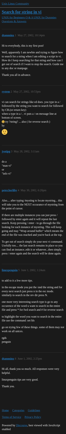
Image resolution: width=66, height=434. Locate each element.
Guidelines (34, 410)
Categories (18, 410)
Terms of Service (11, 417)
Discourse (21, 425)
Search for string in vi (21, 11)
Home (5, 410)
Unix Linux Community (15, 3)
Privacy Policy (33, 417)
